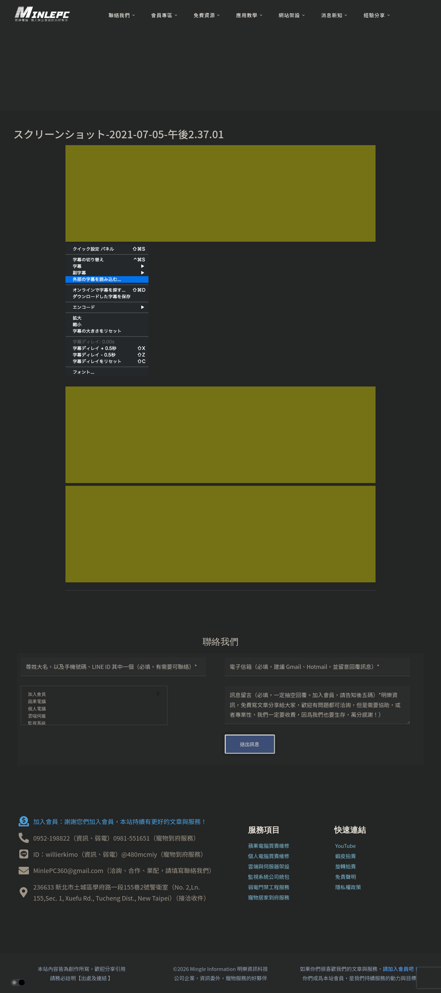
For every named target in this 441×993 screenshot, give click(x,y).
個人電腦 (89, 709)
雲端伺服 (89, 716)
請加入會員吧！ (401, 968)
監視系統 (89, 723)
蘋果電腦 (89, 701)
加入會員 (89, 694)
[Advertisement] (220, 193)
